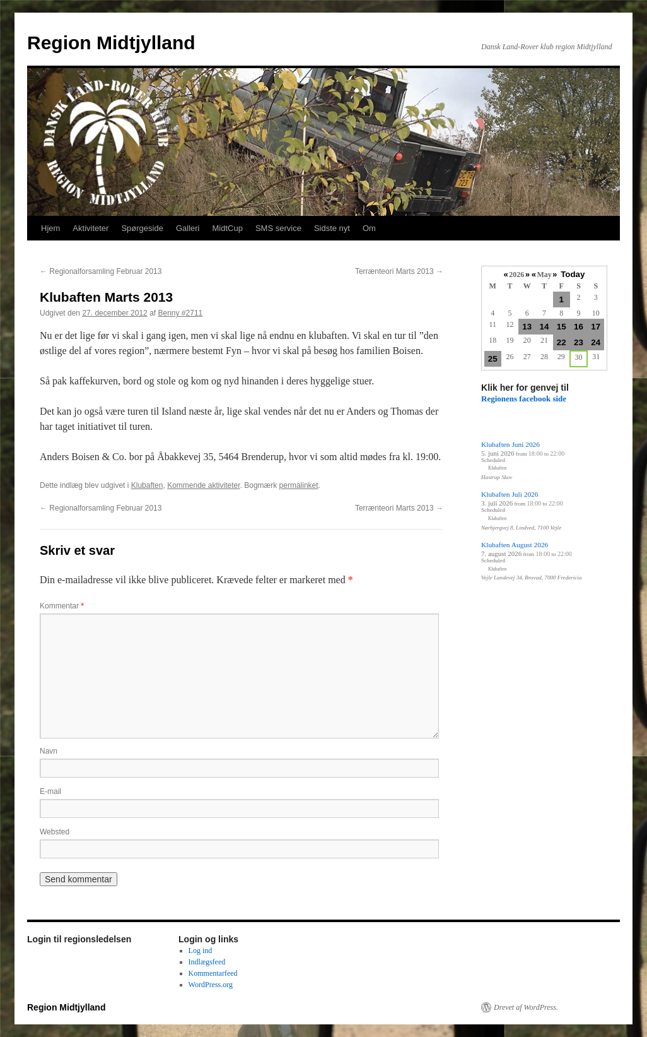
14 (544, 326)
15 (561, 326)
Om (369, 228)
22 (561, 342)
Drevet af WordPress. (526, 1007)
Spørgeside (142, 228)
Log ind (201, 950)
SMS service (278, 228)
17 (595, 326)
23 (578, 342)
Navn (48, 751)
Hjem (50, 228)
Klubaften (147, 485)
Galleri (188, 228)
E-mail (50, 791)
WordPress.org (211, 984)
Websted (54, 831)
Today (573, 274)
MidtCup (227, 228)
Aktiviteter (90, 228)
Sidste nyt (332, 228)
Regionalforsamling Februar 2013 (100, 271)
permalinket (298, 485)
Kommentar (62, 605)
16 (578, 326)
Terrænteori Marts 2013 (399, 271)
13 (527, 326)
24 (595, 342)
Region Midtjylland (111, 42)
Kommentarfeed (213, 973)
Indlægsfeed (207, 961)
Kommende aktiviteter (203, 485)
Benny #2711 (180, 313)
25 (493, 359)
